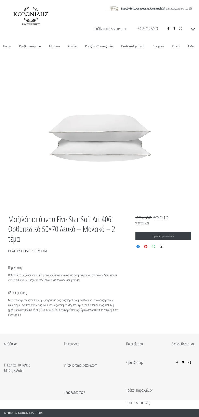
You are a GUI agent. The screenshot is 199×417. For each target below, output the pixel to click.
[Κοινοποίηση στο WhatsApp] (153, 246)
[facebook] (168, 28)
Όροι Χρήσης (134, 362)
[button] (192, 28)
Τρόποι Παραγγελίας (139, 390)
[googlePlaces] (174, 28)
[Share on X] (161, 246)
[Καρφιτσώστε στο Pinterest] (145, 246)
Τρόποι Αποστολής (138, 402)
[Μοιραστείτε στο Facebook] (138, 246)
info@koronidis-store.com (109, 28)
